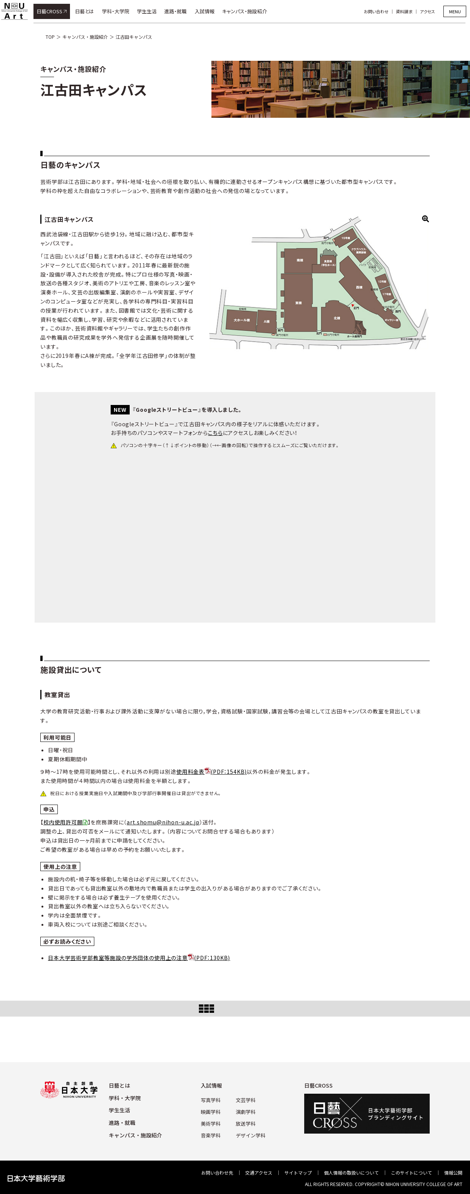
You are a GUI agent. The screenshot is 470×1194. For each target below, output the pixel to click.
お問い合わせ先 (217, 1172)
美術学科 (212, 1121)
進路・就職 (180, 11)
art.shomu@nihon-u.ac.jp (163, 822)
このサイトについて (411, 1172)
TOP (50, 36)
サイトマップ (298, 1172)
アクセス (432, 11)
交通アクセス (258, 1172)
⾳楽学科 (212, 1133)
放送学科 (245, 1121)
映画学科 (212, 1110)
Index (235, 1009)
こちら (215, 432)
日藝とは (88, 11)
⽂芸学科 (245, 1099)
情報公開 (453, 1172)
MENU (455, 11)
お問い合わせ (380, 11)
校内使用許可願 (63, 822)
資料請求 (408, 11)
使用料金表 (211, 771)
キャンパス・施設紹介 (249, 11)
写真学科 (212, 1099)
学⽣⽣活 (119, 1110)
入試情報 (209, 11)
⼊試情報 (213, 1085)
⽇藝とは (119, 1085)
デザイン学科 (250, 1133)
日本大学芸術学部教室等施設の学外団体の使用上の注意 (139, 958)
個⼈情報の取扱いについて (351, 1172)
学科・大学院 (120, 11)
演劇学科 (245, 1110)
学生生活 (151, 11)
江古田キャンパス (134, 36)
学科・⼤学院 (125, 1098)
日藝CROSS (54, 11)
